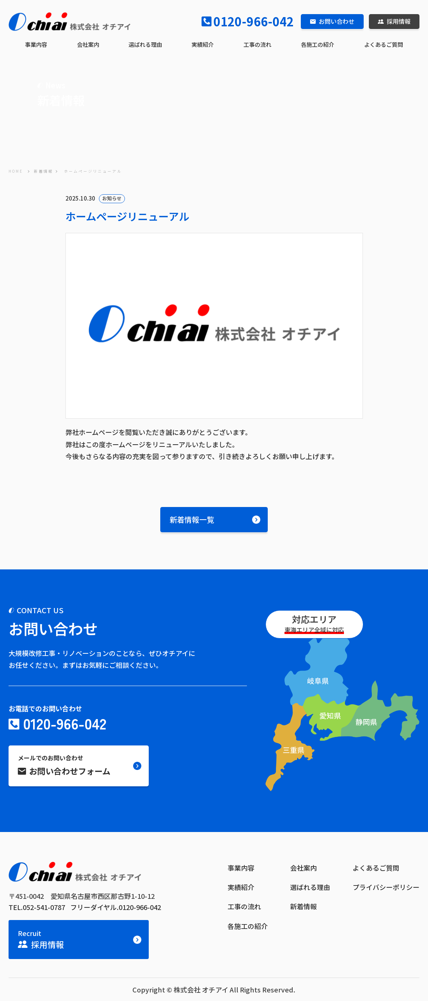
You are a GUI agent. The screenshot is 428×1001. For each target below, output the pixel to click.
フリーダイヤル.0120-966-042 (115, 907)
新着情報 (43, 171)
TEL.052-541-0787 (37, 907)
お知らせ (112, 198)
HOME (16, 171)
